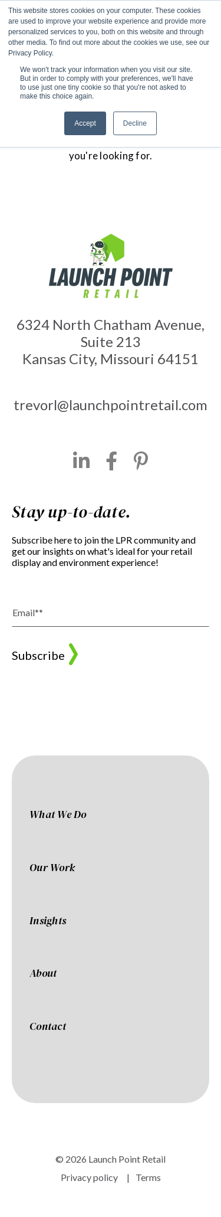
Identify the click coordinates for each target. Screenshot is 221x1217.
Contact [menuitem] (47, 1026)
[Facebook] (111, 461)
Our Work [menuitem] (52, 868)
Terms (148, 1177)
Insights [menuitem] (47, 921)
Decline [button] (135, 123)
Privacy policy (89, 1177)
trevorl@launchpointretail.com (110, 404)
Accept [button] (85, 123)
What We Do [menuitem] (58, 815)
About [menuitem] (43, 973)
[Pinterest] (141, 461)
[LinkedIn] (81, 461)
